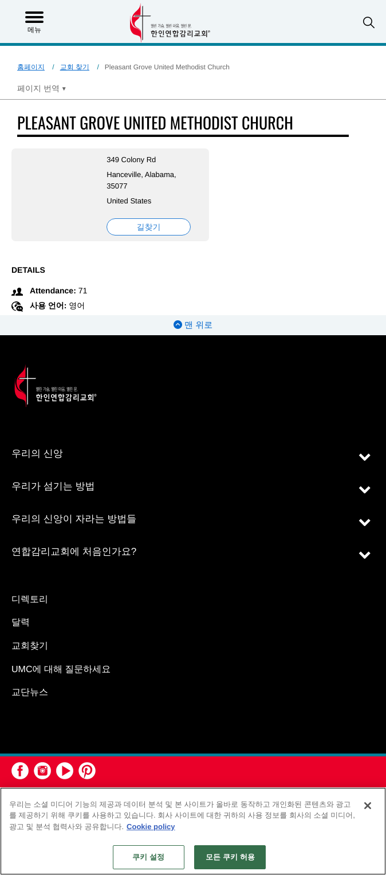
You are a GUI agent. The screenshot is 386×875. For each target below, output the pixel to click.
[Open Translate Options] (41, 88)
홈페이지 (31, 67)
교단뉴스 (29, 692)
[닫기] (367, 805)
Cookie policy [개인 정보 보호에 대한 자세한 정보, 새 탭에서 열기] (151, 826)
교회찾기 (29, 646)
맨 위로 (193, 325)
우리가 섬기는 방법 (52, 486)
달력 (20, 622)
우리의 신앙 (37, 453)
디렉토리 (29, 600)
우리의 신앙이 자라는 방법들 (73, 518)
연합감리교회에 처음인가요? (73, 551)
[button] (369, 22)
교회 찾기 (74, 67)
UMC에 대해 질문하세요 (61, 669)
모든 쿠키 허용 (230, 857)
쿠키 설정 (148, 857)
